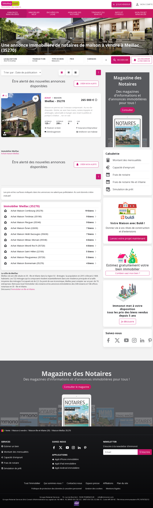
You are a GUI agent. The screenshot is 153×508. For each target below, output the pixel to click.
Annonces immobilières (12, 13)
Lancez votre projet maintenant (127, 238)
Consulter (127, 110)
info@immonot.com (106, 497)
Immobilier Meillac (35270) (22, 206)
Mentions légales (113, 488)
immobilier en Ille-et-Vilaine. (23, 289)
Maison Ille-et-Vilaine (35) (39, 430)
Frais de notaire (118, 174)
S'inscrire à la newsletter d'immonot (120, 446)
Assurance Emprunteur (86, 128)
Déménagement (52, 132)
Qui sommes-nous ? (53, 483)
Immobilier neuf (34, 13)
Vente (8, 430)
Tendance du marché (98, 13)
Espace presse (93, 483)
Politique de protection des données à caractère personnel (56, 488)
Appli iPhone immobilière (65, 459)
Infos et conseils (119, 13)
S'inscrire (145, 452)
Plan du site (122, 483)
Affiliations (108, 483)
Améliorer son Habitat (86, 132)
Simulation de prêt (119, 189)
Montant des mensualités (123, 160)
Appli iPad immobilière (64, 463)
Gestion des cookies (93, 488)
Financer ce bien (53, 128)
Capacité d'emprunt (120, 167)
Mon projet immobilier (141, 13)
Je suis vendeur (121, 4)
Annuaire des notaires (74, 13)
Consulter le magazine (76, 386)
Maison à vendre (19, 430)
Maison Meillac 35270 (61, 430)
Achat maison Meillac (10, 153)
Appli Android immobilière (65, 467)
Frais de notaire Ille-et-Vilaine (126, 182)
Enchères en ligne (53, 13)
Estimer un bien (10, 446)
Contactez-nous (74, 483)
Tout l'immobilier (32, 483)
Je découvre (127, 321)
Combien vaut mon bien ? (127, 273)
